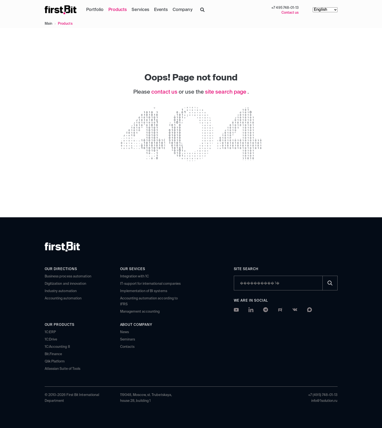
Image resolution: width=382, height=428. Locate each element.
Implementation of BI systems (143, 291)
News (124, 332)
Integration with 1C (134, 276)
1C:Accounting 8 (57, 346)
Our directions (61, 269)
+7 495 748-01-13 (285, 8)
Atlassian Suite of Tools (63, 368)
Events (161, 10)
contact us (165, 92)
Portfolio (95, 10)
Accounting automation (63, 298)
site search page (226, 92)
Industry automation (61, 291)
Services (140, 10)
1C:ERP (50, 332)
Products (117, 10)
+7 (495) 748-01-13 (322, 394)
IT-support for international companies (150, 283)
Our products (60, 324)
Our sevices (132, 269)
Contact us (290, 12)
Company (182, 10)
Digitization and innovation (65, 283)
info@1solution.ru (324, 400)
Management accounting (140, 311)
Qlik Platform (55, 361)
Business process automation (68, 276)
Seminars (127, 339)
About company (136, 324)
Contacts (127, 346)
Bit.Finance (53, 354)
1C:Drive (51, 339)
